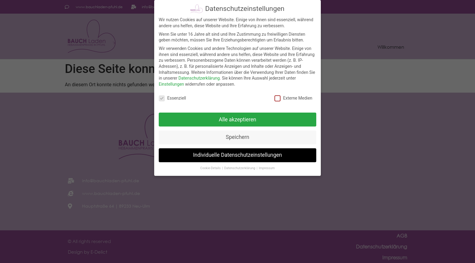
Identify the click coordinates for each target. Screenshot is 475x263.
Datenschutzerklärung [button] (240, 167)
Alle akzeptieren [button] (237, 118)
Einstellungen (171, 82)
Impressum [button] (267, 167)
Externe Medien (293, 97)
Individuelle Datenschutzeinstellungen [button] (237, 154)
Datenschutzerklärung (199, 76)
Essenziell (172, 97)
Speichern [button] (237, 136)
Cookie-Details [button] (210, 167)
